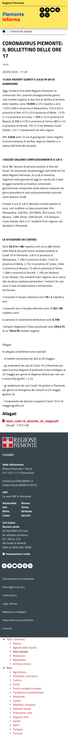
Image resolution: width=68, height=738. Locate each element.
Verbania (26, 511)
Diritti (16, 684)
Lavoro (17, 701)
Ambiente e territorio (25, 676)
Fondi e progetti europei (27, 688)
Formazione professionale (28, 692)
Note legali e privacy (13, 587)
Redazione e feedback (14, 612)
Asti (4, 507)
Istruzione (19, 696)
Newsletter (19, 660)
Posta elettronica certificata (17, 620)
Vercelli (25, 515)
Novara (25, 503)
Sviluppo (18, 729)
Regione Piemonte (13, 3)
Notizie (17, 643)
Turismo (17, 733)
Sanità (16, 721)
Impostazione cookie (16, 554)
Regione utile (20, 717)
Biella (5, 511)
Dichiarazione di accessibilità (18, 579)
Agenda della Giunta (25, 647)
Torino (25, 507)
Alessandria (9, 503)
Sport (16, 725)
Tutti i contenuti (15, 639)
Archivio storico (22, 664)
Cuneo (6, 515)
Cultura (17, 680)
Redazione (19, 656)
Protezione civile (22, 713)
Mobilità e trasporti (24, 705)
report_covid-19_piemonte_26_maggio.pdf (32, 421)
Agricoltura (19, 672)
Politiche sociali (22, 709)
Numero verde (10, 527)
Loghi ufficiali (9, 604)
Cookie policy (9, 595)
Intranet (7, 628)
